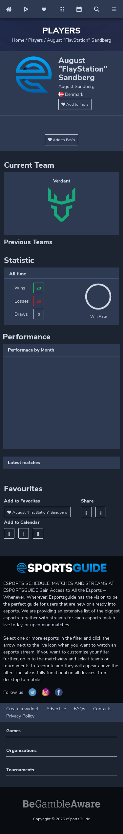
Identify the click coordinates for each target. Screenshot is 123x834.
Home (18, 40)
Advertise (56, 709)
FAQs (79, 709)
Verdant (61, 181)
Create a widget (22, 709)
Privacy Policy (20, 716)
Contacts (102, 709)
